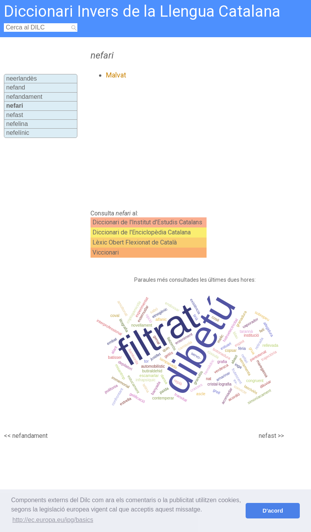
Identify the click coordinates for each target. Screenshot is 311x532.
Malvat (116, 75)
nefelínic (17, 132)
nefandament (24, 96)
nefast (14, 115)
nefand (15, 87)
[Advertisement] (172, 144)
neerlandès (21, 78)
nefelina (17, 124)
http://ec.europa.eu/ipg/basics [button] (52, 520)
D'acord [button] (273, 511)
